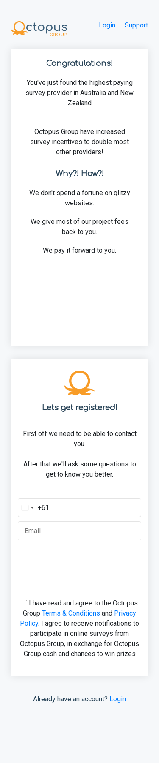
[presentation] (79, 561)
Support (136, 25)
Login (107, 25)
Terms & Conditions (71, 613)
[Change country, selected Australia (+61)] (33, 508)
